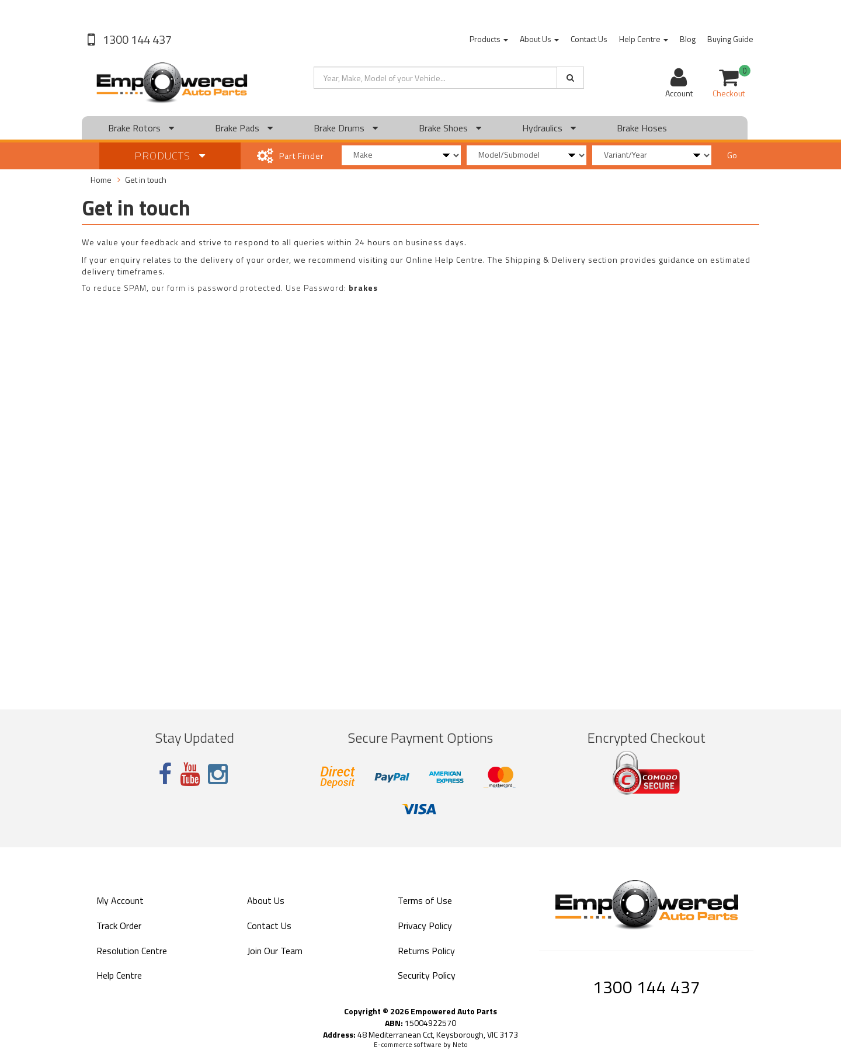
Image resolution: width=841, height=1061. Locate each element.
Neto (460, 1044)
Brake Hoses (642, 128)
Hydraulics (549, 128)
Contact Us (589, 39)
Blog (688, 39)
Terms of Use (425, 900)
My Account (120, 900)
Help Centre (643, 39)
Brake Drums (346, 128)
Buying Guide (730, 39)
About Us (539, 39)
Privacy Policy (425, 926)
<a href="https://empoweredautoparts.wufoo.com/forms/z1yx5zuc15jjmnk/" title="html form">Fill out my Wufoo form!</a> (420, 496)
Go (732, 155)
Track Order (118, 926)
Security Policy (427, 975)
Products (489, 39)
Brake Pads (244, 128)
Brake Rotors (141, 128)
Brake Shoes (450, 128)
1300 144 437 (136, 39)
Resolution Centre (131, 951)
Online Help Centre (444, 259)
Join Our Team (275, 951)
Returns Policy (426, 951)
